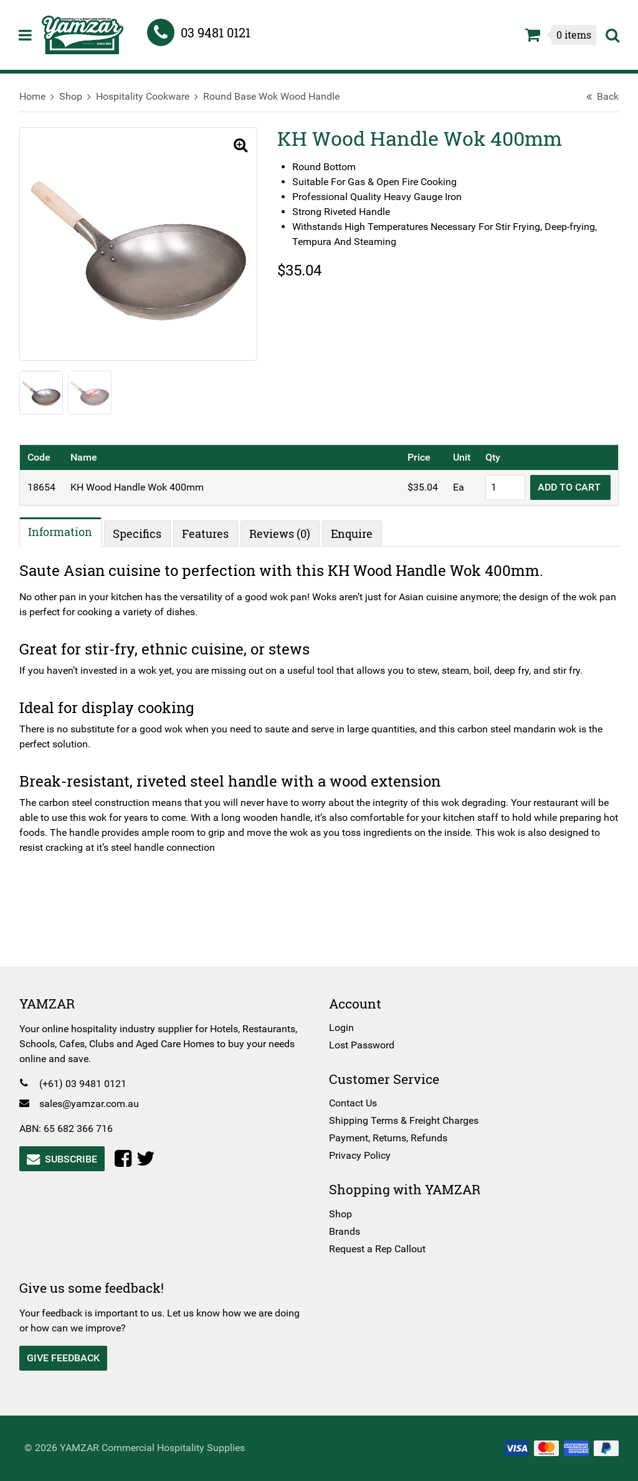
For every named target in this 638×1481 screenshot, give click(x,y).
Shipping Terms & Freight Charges (403, 1120)
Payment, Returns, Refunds (388, 1138)
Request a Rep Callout (377, 1249)
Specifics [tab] (143, 532)
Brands (344, 1231)
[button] (235, 146)
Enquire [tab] (358, 532)
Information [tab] (66, 531)
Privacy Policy (360, 1155)
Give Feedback (68, 1358)
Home (38, 96)
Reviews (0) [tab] (286, 532)
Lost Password (361, 1045)
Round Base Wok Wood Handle (277, 96)
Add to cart (565, 486)
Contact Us (353, 1103)
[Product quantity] (500, 486)
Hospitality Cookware (148, 96)
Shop (76, 96)
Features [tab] (211, 532)
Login (341, 1027)
